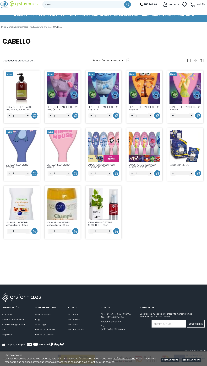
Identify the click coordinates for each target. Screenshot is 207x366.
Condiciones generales (13, 324)
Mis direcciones (76, 329)
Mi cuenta (73, 314)
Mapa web (7, 335)
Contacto (7, 314)
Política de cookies (44, 335)
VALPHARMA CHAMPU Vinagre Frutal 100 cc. (59, 242)
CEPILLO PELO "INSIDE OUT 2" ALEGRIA (186, 109)
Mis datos (73, 324)
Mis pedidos (74, 319)
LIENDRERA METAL (180, 175)
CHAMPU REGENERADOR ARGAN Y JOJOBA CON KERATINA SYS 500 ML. (20, 110)
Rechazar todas (191, 360)
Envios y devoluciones (13, 319)
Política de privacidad (45, 329)
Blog (37, 319)
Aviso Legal (40, 324)
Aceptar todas (170, 360)
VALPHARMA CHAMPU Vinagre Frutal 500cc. (18, 242)
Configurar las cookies (101, 362)
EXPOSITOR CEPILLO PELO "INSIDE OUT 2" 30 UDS (143, 176)
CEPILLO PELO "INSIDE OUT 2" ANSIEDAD (145, 109)
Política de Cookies (124, 358)
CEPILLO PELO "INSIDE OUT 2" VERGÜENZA (63, 109)
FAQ (4, 329)
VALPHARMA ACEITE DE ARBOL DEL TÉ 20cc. (101, 242)
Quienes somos (43, 314)
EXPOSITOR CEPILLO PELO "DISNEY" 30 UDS (102, 176)
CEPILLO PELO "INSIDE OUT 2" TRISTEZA (104, 109)
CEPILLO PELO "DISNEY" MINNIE (60, 176)
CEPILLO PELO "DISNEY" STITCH (19, 176)
